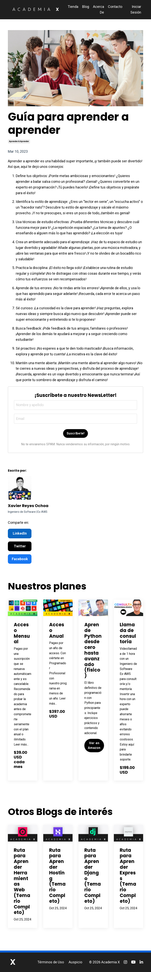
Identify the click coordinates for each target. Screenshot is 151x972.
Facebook (20, 559)
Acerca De (98, 9)
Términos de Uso (50, 962)
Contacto (115, 7)
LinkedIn (20, 533)
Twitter (20, 546)
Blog (85, 7)
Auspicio (75, 962)
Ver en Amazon (94, 745)
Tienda (73, 7)
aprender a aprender (19, 141)
